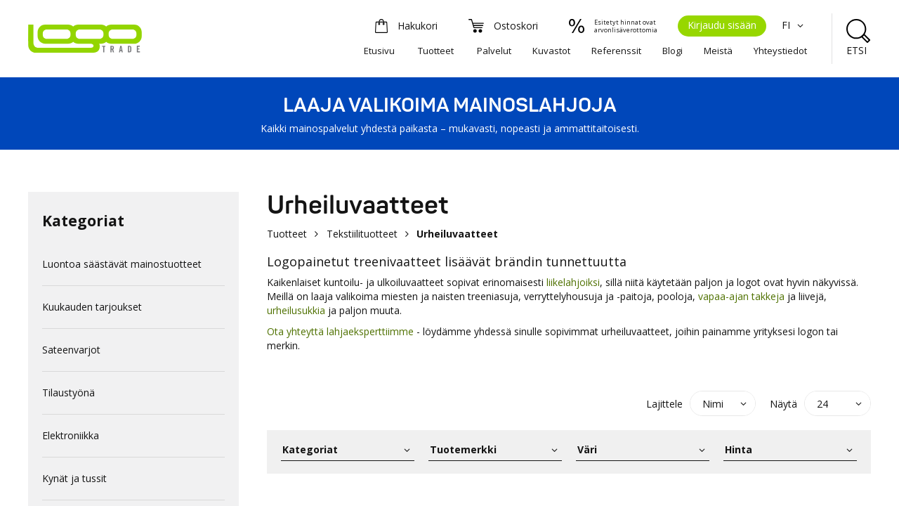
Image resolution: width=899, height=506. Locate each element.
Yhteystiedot (780, 50)
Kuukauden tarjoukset (92, 306)
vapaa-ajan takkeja (741, 296)
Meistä (718, 50)
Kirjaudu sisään (722, 25)
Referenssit (616, 50)
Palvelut (494, 50)
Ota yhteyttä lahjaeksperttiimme (340, 331)
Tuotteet (436, 50)
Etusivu (379, 50)
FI (794, 25)
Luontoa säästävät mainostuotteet (122, 264)
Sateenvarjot (71, 349)
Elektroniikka (70, 435)
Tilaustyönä (68, 392)
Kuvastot (551, 50)
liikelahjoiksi (573, 282)
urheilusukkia (296, 310)
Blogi (672, 50)
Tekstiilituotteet (362, 233)
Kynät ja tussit (74, 478)
